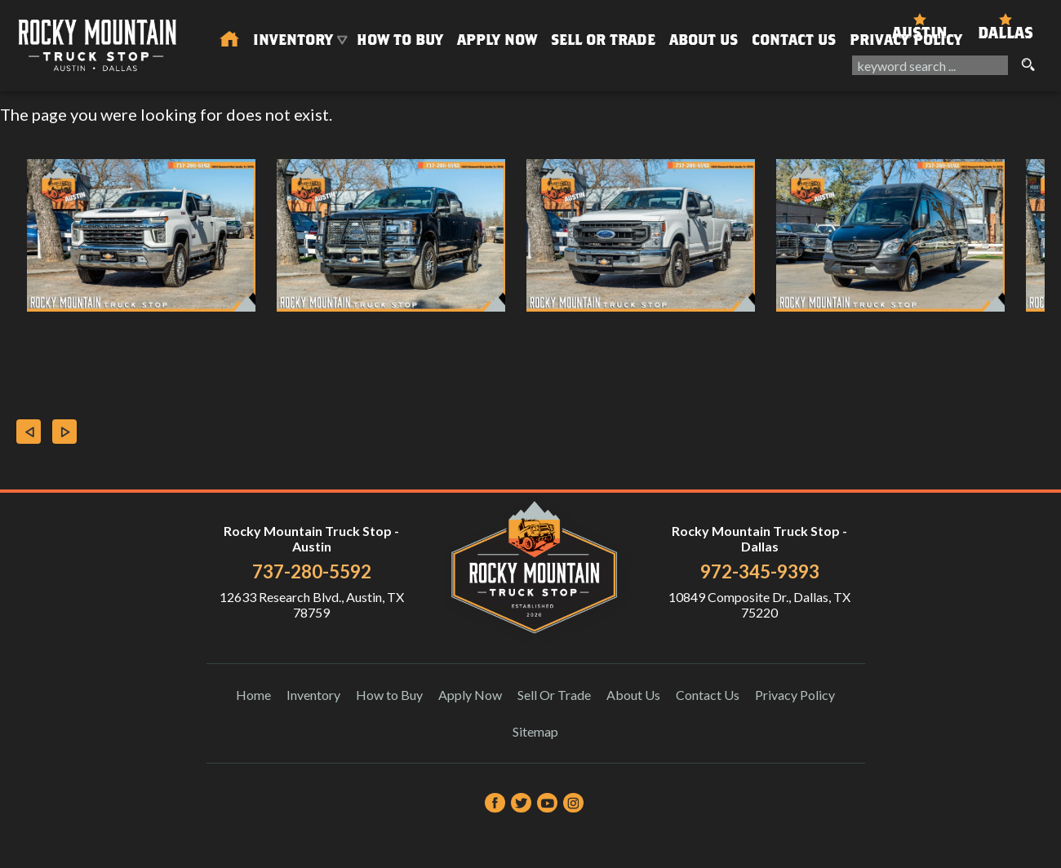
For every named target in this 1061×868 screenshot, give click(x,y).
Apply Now (470, 694)
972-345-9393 (759, 571)
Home (253, 694)
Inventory (313, 694)
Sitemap (535, 731)
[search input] (930, 65)
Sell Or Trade (603, 39)
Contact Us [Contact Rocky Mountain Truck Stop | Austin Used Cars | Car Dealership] (794, 39)
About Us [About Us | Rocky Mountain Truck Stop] (703, 39)
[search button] (1027, 65)
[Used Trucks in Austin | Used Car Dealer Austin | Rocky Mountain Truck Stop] (229, 39)
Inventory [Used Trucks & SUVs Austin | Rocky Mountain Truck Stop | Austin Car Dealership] (293, 39)
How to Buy (400, 39)
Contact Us (707, 694)
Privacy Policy (906, 39)
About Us (633, 694)
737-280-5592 (311, 571)
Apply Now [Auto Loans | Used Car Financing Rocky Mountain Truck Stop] (497, 39)
